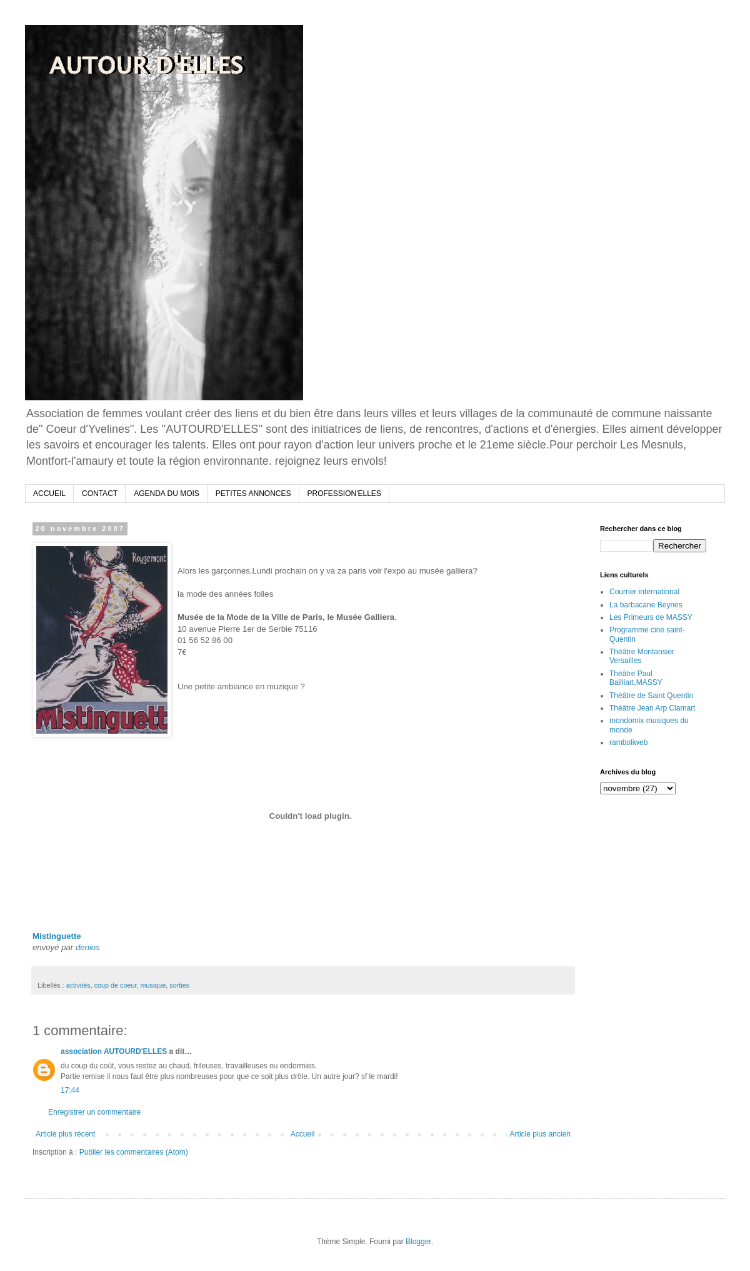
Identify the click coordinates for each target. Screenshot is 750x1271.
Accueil (303, 1134)
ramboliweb (628, 742)
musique (153, 985)
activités (78, 985)
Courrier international (644, 591)
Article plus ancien (540, 1134)
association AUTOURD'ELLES (114, 1051)
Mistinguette (56, 936)
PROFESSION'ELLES (344, 493)
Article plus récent (65, 1134)
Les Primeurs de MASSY (650, 617)
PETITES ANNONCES (253, 493)
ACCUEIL (49, 493)
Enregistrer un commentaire (94, 1112)
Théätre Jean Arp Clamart (652, 708)
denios (88, 947)
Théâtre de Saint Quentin (651, 695)
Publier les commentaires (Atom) (133, 1152)
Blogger (418, 1241)
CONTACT (100, 493)
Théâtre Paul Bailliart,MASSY (635, 678)
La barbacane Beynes (645, 604)
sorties (179, 985)
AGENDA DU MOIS (166, 493)
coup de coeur (115, 985)
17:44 (70, 1090)
